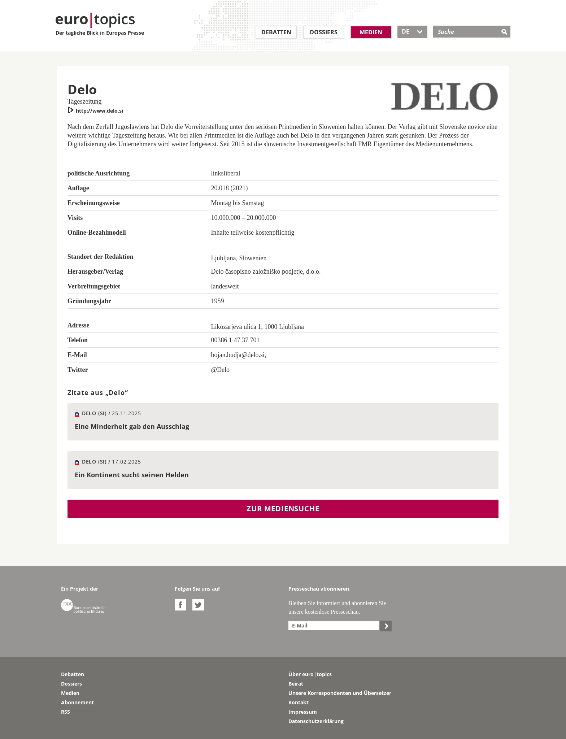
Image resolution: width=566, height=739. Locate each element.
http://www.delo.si (95, 110)
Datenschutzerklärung (316, 721)
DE (412, 31)
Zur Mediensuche (283, 508)
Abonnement (77, 702)
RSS (65, 711)
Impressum (302, 711)
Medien (371, 32)
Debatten (276, 32)
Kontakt (298, 702)
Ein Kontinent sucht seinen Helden (132, 474)
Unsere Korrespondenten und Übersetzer (339, 693)
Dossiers (324, 32)
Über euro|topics (310, 674)
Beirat (295, 683)
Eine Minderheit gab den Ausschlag (132, 426)
